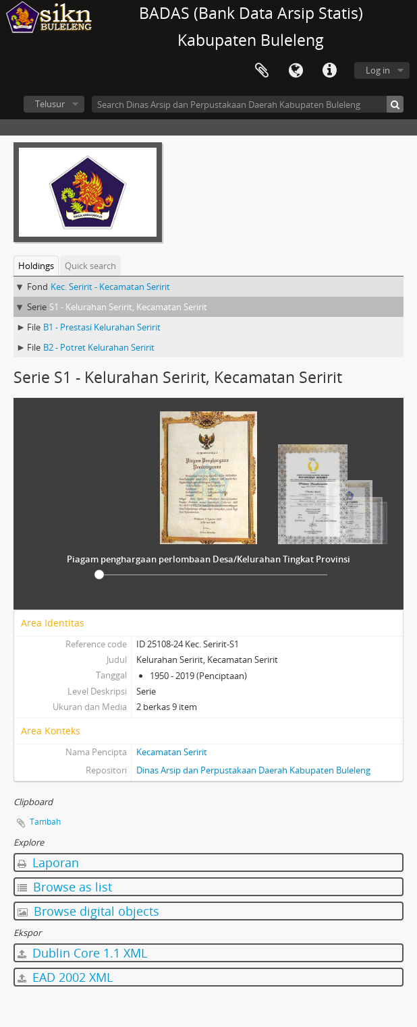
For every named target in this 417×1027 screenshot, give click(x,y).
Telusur (50, 104)
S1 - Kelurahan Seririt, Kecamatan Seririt (128, 307)
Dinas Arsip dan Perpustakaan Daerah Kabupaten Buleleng (253, 770)
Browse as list (65, 887)
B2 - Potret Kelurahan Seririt (99, 347)
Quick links (329, 71)
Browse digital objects (88, 911)
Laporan (48, 862)
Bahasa (295, 71)
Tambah (45, 821)
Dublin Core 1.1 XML (82, 953)
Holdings (36, 266)
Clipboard (262, 71)
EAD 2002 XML (65, 977)
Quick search (90, 266)
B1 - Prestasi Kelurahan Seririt (102, 327)
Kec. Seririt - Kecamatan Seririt (110, 287)
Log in (378, 70)
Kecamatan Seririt (171, 752)
